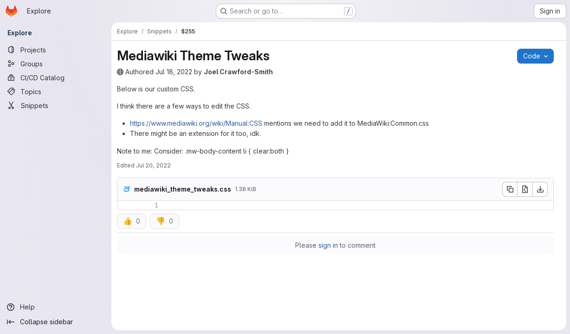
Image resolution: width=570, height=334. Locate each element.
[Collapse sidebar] (56, 321)
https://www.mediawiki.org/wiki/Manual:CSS (196, 123)
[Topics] (56, 91)
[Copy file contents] (509, 189)
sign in (328, 245)
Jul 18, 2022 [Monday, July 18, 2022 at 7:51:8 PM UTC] (173, 72)
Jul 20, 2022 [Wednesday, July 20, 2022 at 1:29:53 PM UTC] (153, 165)
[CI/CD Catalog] (56, 77)
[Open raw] (525, 189)
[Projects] (56, 49)
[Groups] (56, 63)
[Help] (56, 307)
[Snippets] (56, 105)
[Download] (540, 189)
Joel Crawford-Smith (238, 72)
